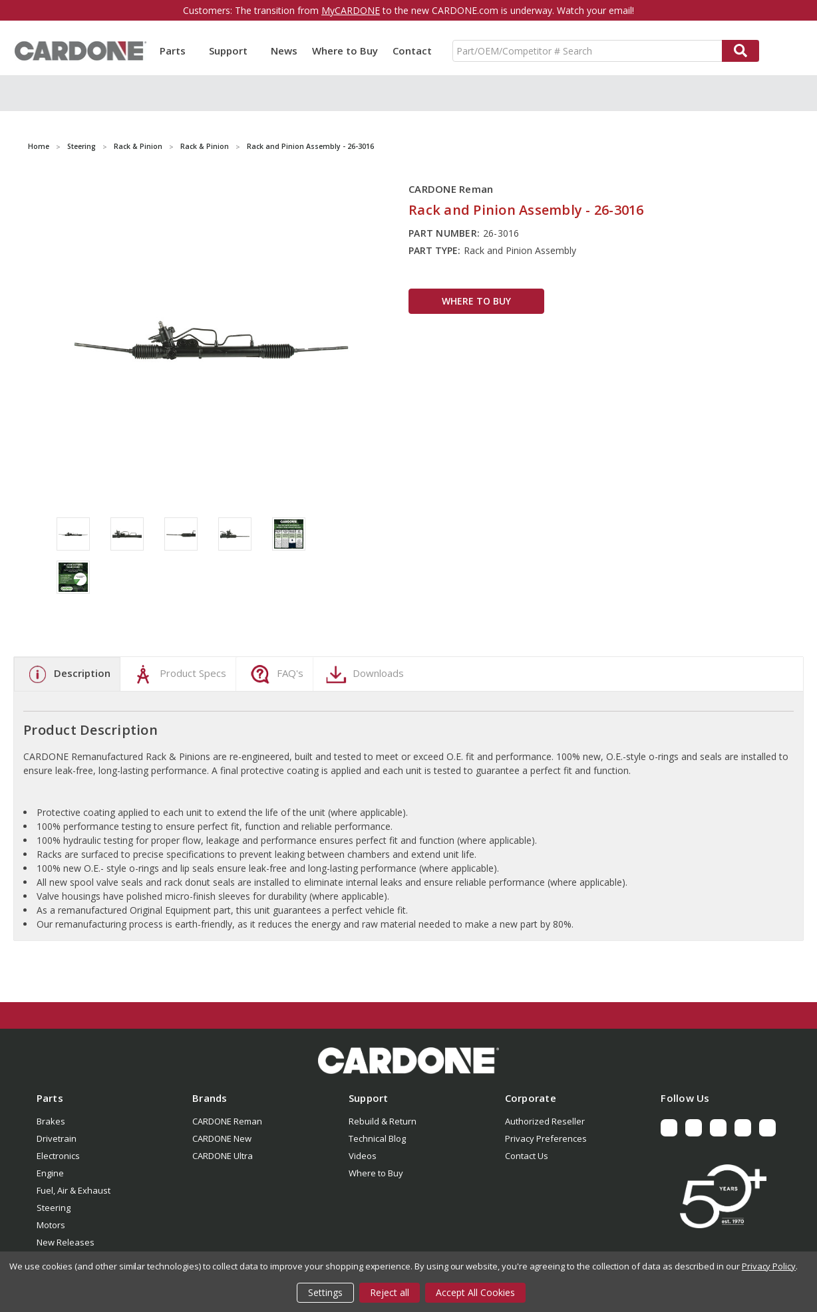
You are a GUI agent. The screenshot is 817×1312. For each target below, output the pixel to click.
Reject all (389, 1292)
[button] (408, 1060)
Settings (325, 1292)
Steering (54, 1208)
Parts (177, 50)
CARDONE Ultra (222, 1156)
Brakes (51, 1121)
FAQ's (275, 674)
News (284, 50)
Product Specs (178, 674)
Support (232, 50)
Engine (50, 1173)
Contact (412, 50)
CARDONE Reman (227, 1121)
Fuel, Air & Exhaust (73, 1190)
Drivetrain (57, 1138)
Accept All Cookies (475, 1292)
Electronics (58, 1156)
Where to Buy (345, 50)
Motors (51, 1225)
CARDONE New (221, 1138)
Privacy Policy (769, 1266)
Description (67, 674)
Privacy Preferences (546, 1138)
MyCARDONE (350, 10)
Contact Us (526, 1156)
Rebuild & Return (382, 1121)
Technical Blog (377, 1138)
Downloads (363, 674)
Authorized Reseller (545, 1121)
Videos (363, 1156)
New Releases (65, 1242)
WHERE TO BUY (476, 301)
